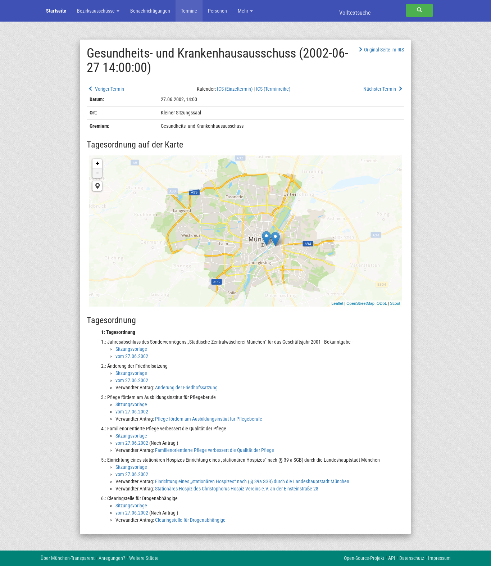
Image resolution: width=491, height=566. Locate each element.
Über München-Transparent (68, 558)
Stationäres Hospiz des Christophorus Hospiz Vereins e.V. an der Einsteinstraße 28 (236, 489)
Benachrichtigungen (150, 11)
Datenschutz (411, 558)
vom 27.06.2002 (131, 356)
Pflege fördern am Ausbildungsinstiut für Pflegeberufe (208, 419)
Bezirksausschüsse (98, 11)
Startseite (56, 11)
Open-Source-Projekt (364, 558)
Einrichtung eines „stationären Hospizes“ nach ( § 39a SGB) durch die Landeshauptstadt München (252, 481)
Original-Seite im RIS (380, 50)
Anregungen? (112, 558)
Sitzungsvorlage (131, 349)
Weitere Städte (144, 558)
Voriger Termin (105, 89)
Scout (395, 303)
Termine (189, 11)
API (391, 558)
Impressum (439, 558)
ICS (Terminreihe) (273, 89)
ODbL (382, 303)
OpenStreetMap (360, 303)
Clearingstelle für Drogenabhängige (190, 520)
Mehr (245, 11)
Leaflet (337, 303)
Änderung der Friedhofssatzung (186, 387)
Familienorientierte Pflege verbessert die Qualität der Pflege (214, 450)
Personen (217, 11)
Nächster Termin (383, 89)
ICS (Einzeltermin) (235, 89)
